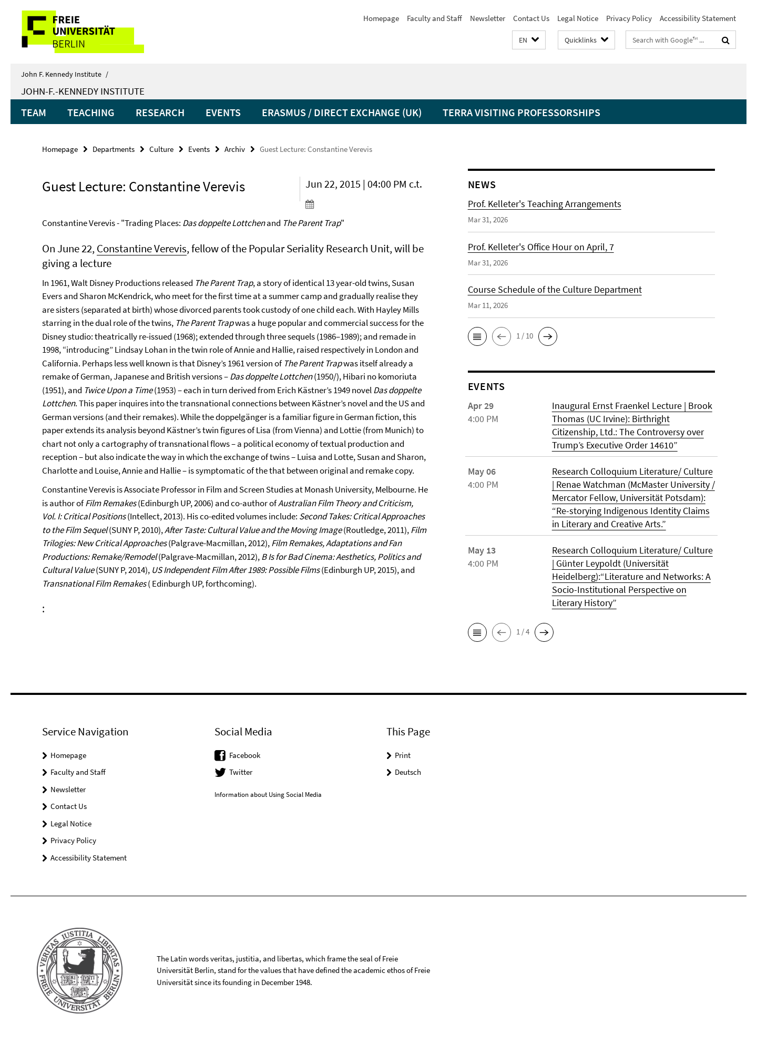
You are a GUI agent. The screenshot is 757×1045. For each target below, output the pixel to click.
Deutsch (408, 772)
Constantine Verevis (142, 248)
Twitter (240, 772)
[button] (529, 40)
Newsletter (487, 18)
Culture (161, 149)
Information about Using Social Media (268, 794)
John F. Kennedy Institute (64, 74)
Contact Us (531, 18)
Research (160, 112)
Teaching (91, 112)
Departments (114, 149)
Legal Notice (577, 18)
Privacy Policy (629, 18)
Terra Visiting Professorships (521, 112)
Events (223, 112)
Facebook (244, 755)
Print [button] (403, 755)
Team (33, 112)
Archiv (234, 149)
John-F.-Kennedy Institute (83, 91)
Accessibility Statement (698, 18)
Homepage (381, 18)
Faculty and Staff (434, 18)
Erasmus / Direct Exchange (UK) (342, 112)
